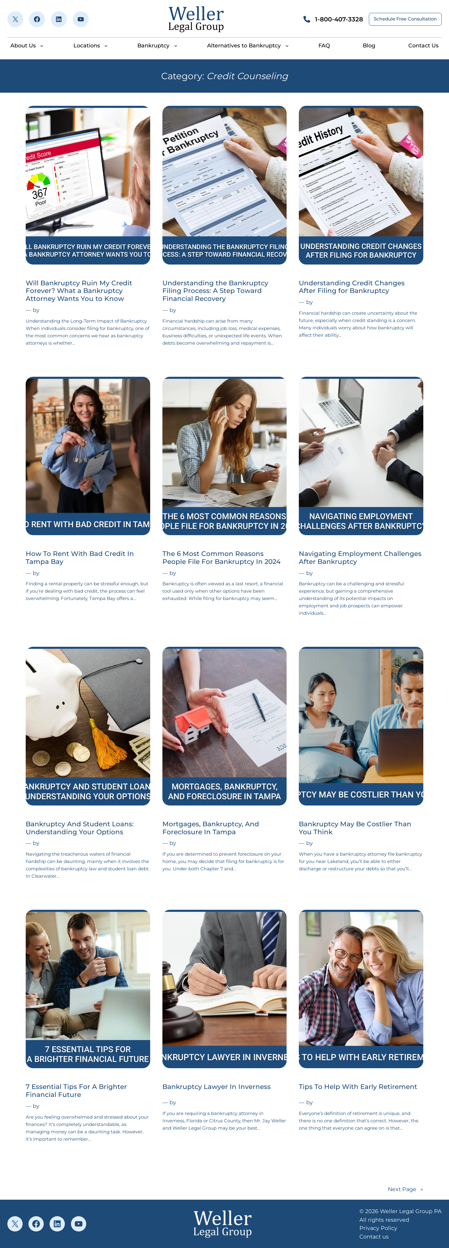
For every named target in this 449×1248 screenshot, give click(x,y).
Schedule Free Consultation (405, 19)
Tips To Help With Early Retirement (358, 1087)
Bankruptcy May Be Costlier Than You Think (355, 828)
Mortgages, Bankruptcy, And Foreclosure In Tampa (210, 828)
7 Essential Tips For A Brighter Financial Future (76, 1090)
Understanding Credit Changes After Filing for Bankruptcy (352, 287)
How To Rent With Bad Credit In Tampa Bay (80, 557)
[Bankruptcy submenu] (175, 45)
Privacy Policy (378, 1228)
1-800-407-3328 (339, 19)
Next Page (405, 1189)
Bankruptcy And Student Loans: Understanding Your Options (80, 828)
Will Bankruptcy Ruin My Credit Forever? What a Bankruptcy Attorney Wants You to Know (79, 291)
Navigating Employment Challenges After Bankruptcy (360, 557)
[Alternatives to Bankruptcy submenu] (287, 45)
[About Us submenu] (41, 45)
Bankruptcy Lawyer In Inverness (216, 1087)
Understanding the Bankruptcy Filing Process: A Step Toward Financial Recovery (215, 291)
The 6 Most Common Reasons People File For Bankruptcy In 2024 (221, 557)
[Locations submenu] (106, 45)
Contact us (374, 1236)
